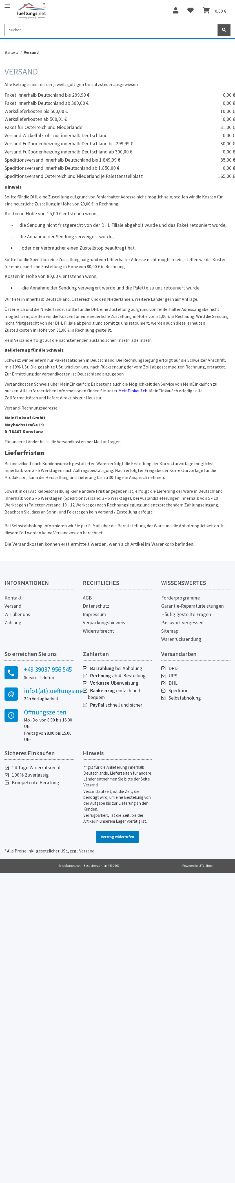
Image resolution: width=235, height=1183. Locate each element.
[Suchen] (111, 30)
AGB (87, 598)
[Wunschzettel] (190, 10)
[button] (176, 10)
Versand (13, 606)
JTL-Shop (205, 865)
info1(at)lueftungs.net (49, 691)
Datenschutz (96, 606)
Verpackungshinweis (104, 622)
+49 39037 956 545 (48, 669)
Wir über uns (17, 614)
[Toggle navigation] (7, 3)
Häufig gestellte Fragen (186, 614)
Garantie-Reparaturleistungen (192, 606)
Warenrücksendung (181, 639)
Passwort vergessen (182, 622)
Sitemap (169, 631)
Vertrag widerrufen (117, 836)
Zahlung (13, 622)
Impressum (94, 614)
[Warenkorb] (214, 10)
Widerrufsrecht (98, 631)
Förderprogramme (180, 598)
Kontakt (13, 598)
